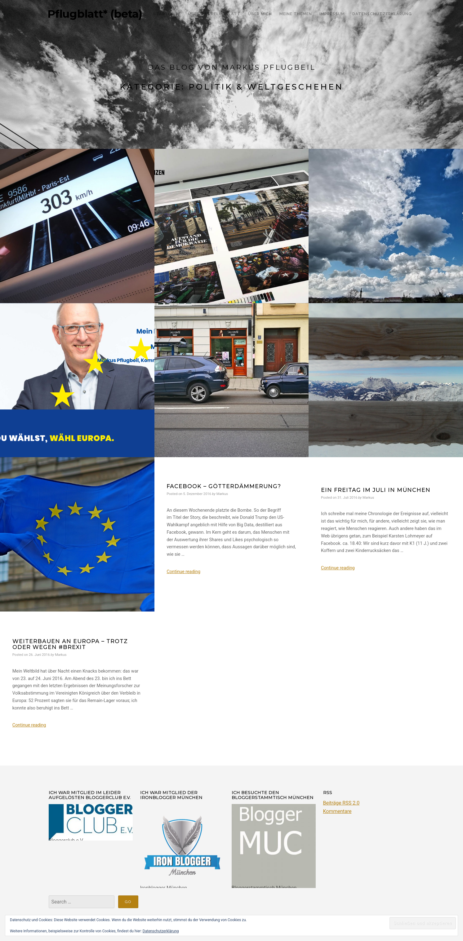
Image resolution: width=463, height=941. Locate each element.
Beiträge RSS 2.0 (341, 803)
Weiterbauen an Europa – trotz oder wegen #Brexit (70, 644)
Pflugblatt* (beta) (94, 13)
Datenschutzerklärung (161, 931)
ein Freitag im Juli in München (375, 490)
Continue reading (183, 571)
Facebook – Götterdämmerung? (224, 486)
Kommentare (337, 811)
